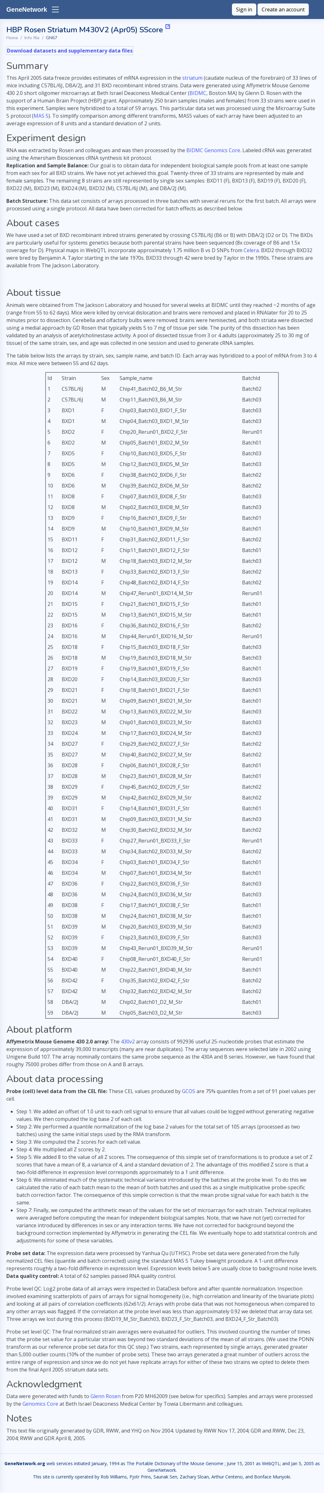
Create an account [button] (283, 9)
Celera (251, 250)
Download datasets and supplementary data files (70, 50)
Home (12, 38)
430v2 (128, 1041)
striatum (192, 77)
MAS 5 (41, 115)
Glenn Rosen (105, 1396)
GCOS (188, 1091)
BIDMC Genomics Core (213, 150)
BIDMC (198, 93)
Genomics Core (40, 1403)
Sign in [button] (244, 9)
